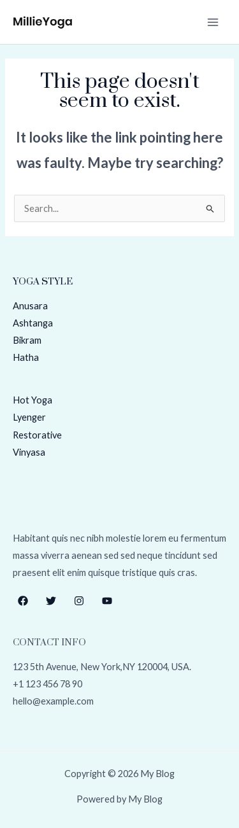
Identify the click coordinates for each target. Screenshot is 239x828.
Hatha (26, 357)
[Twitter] (51, 601)
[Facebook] (23, 601)
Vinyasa (29, 452)
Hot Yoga (32, 400)
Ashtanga (33, 323)
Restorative (37, 435)
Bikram (27, 340)
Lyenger (29, 417)
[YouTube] (107, 601)
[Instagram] (79, 601)
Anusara (30, 305)
